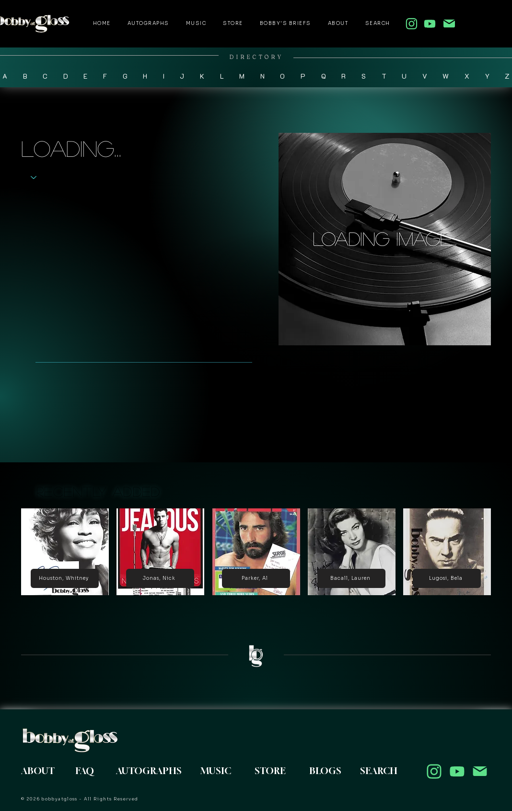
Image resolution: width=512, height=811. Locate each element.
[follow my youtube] (429, 23)
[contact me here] (449, 23)
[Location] (434, 771)
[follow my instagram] (411, 23)
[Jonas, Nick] (160, 578)
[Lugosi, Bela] (447, 578)
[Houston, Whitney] (65, 578)
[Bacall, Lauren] (351, 578)
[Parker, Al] (256, 578)
